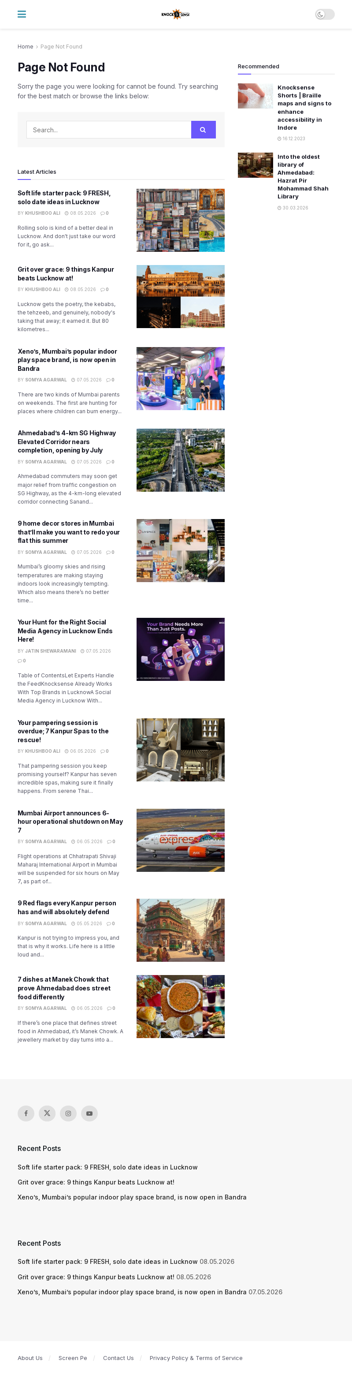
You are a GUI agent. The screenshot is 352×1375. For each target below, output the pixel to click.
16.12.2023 (291, 138)
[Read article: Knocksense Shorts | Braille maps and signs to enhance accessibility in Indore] (255, 95)
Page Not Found (61, 46)
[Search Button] (203, 129)
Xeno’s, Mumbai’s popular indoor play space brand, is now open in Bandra (67, 359)
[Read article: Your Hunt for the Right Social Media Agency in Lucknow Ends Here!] (181, 649)
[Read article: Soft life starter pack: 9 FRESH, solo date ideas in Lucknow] (181, 220)
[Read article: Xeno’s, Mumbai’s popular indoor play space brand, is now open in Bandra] (181, 378)
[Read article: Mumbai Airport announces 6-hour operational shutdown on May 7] (181, 840)
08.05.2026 (80, 213)
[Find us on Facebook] (26, 1113)
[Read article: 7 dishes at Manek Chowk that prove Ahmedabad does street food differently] (181, 1006)
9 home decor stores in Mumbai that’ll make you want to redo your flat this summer (69, 531)
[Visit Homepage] (176, 14)
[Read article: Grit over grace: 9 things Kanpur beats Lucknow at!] (181, 296)
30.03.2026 (293, 207)
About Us (30, 1357)
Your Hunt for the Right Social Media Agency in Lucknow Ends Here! (65, 630)
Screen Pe (73, 1357)
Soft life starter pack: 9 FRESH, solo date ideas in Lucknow (108, 1167)
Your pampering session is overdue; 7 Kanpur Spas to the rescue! (63, 731)
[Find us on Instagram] (68, 1113)
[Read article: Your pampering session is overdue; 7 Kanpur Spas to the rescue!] (181, 749)
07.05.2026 (86, 379)
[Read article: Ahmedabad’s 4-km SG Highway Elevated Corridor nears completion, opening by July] (181, 460)
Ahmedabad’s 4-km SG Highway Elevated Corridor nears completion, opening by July (67, 441)
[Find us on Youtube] (89, 1113)
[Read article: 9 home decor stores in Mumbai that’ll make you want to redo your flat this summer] (181, 550)
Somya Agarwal (46, 379)
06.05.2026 (80, 751)
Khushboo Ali (42, 213)
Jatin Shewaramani (50, 651)
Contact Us (118, 1357)
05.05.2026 (86, 923)
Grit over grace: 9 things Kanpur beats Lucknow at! (96, 1182)
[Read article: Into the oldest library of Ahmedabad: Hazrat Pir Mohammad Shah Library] (255, 165)
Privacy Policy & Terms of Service (196, 1357)
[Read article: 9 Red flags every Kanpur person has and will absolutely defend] (181, 930)
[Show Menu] (22, 14)
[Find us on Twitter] (47, 1113)
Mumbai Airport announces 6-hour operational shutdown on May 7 (70, 821)
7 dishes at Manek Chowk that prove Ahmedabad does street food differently (64, 987)
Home (25, 46)
